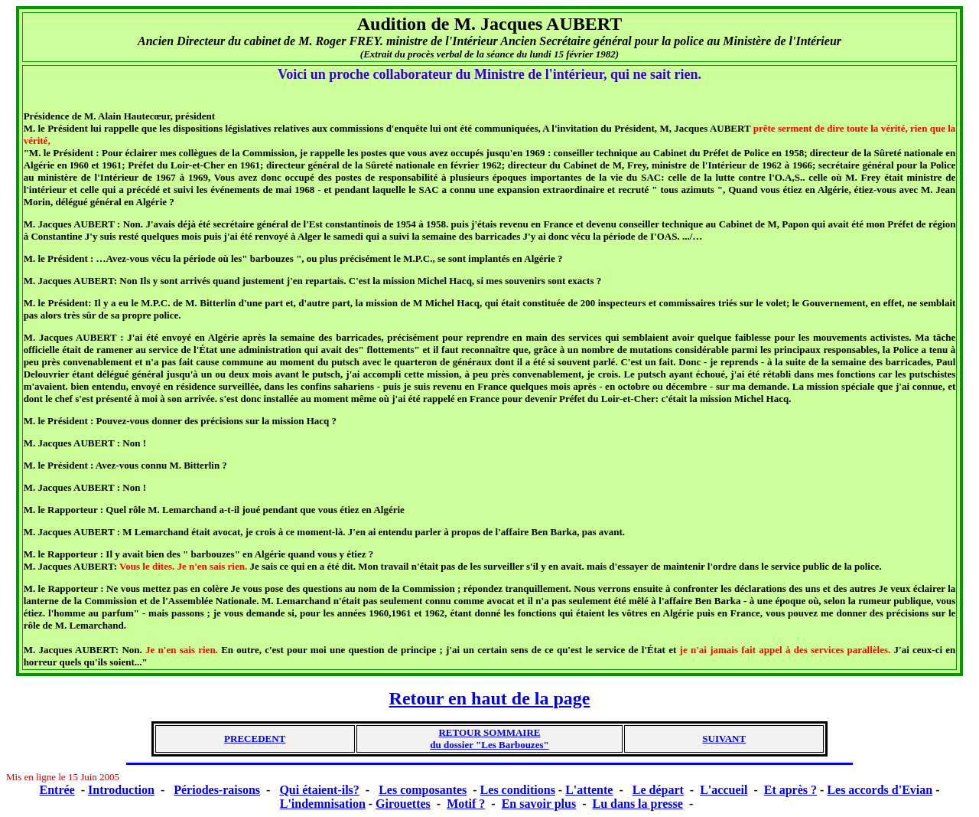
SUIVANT (724, 738)
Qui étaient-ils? (319, 789)
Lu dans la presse (638, 803)
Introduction (121, 789)
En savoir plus (539, 803)
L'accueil (723, 789)
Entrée (57, 789)
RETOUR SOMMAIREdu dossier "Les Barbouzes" (489, 738)
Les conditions (517, 789)
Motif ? (466, 803)
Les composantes (423, 789)
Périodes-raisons (217, 789)
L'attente (589, 789)
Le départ (658, 789)
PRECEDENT (254, 738)
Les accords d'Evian (879, 789)
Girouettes (403, 803)
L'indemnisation (323, 803)
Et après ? (790, 789)
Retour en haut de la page (489, 698)
